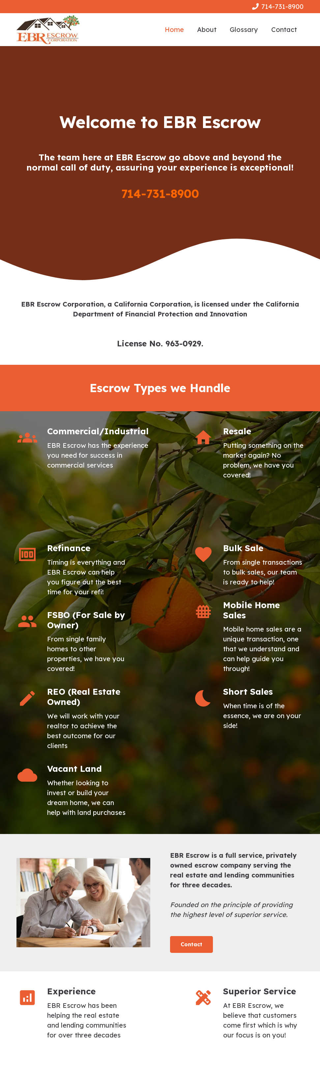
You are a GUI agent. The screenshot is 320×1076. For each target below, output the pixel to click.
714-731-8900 (160, 193)
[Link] (48, 29)
